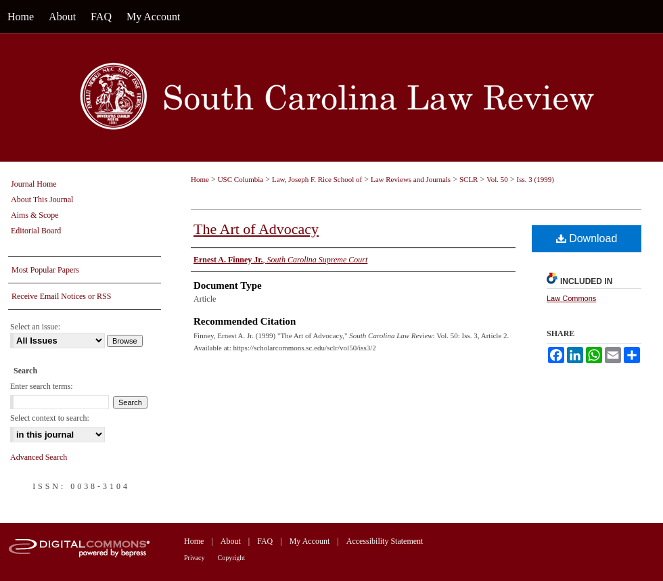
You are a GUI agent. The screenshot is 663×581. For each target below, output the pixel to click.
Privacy (194, 557)
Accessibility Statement (385, 541)
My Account (310, 541)
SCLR (468, 179)
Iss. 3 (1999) (535, 179)
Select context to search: (49, 418)
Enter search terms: (41, 386)
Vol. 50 (497, 179)
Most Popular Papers (45, 270)
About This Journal (42, 199)
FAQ (265, 541)
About (231, 541)
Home (200, 179)
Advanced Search (38, 457)
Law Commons (571, 298)
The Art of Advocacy (256, 228)
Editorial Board (36, 230)
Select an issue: (35, 326)
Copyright (232, 557)
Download (587, 238)
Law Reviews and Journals (411, 179)
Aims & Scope (35, 215)
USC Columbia (241, 179)
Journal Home (34, 184)
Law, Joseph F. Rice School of (317, 179)
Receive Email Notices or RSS (61, 296)
